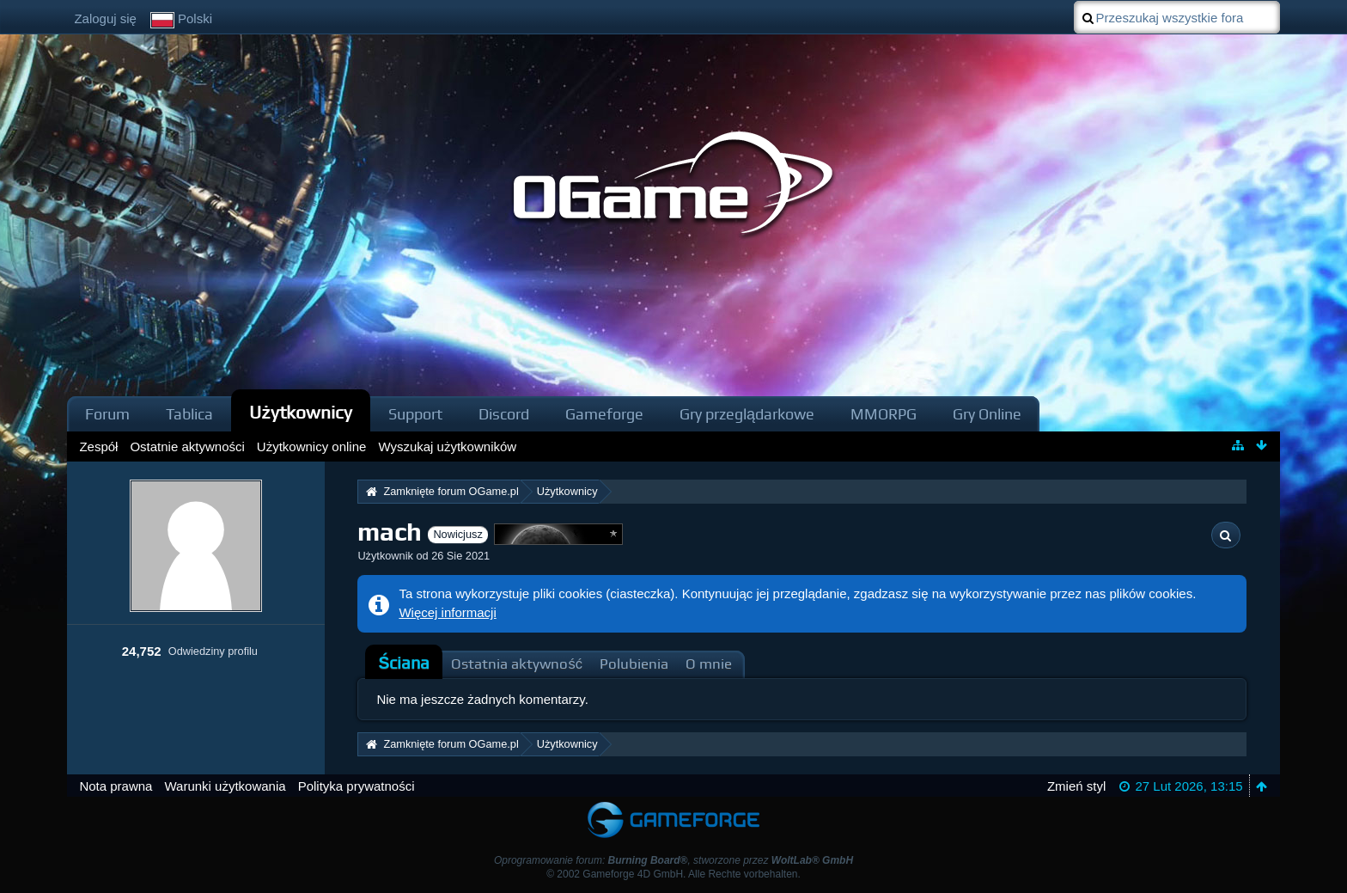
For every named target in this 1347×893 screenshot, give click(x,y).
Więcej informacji (447, 612)
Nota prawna (115, 786)
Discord (503, 414)
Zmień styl (1076, 786)
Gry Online (987, 414)
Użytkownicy (300, 412)
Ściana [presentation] (404, 663)
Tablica (189, 414)
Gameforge (604, 414)
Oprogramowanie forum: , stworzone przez (673, 860)
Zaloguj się (105, 18)
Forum (107, 414)
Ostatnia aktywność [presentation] (516, 664)
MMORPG (883, 414)
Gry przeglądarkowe (747, 414)
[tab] (403, 663)
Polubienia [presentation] (634, 664)
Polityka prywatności (356, 786)
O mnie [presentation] (709, 664)
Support (415, 414)
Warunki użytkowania (224, 786)
